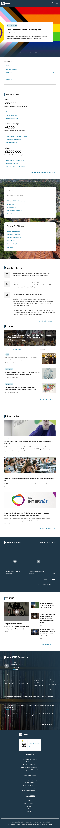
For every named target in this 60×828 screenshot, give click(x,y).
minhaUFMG (30, 72)
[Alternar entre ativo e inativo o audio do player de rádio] (11, 670)
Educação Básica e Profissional (17, 201)
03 (31, 52)
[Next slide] (54, 579)
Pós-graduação (12, 207)
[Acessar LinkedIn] (55, 542)
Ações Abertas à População (29, 780)
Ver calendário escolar (46, 321)
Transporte (30, 76)
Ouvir (7, 701)
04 (36, 52)
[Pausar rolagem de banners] (40, 52)
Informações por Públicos (29, 770)
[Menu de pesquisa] (52, 3)
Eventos (29, 811)
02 (25, 52)
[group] (15, 561)
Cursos (30, 65)
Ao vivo (13, 662)
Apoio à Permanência (29, 788)
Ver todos (11, 247)
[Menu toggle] (57, 3)
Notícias (29, 808)
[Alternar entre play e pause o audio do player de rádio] (6, 666)
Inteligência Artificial (14, 234)
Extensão (11, 214)
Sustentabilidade (13, 244)
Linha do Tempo (28, 803)
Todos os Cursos (29, 782)
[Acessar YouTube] (52, 542)
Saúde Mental (12, 240)
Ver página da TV (48, 644)
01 (20, 52)
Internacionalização (14, 237)
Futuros (42, 349)
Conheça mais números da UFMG (43, 172)
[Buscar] (50, 195)
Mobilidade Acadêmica (29, 790)
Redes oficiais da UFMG (46, 585)
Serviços (30, 82)
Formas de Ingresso (30, 69)
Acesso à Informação (29, 759)
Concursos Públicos (28, 785)
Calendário (30, 79)
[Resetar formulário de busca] (52, 195)
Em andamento (17, 349)
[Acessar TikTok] (50, 542)
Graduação (11, 204)
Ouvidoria (29, 762)
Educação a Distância (14, 210)
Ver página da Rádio (47, 724)
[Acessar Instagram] (47, 542)
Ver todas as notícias (47, 528)
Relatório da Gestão (29, 764)
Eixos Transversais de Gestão (29, 767)
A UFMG (28, 801)
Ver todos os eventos (47, 399)
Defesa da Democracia (15, 231)
